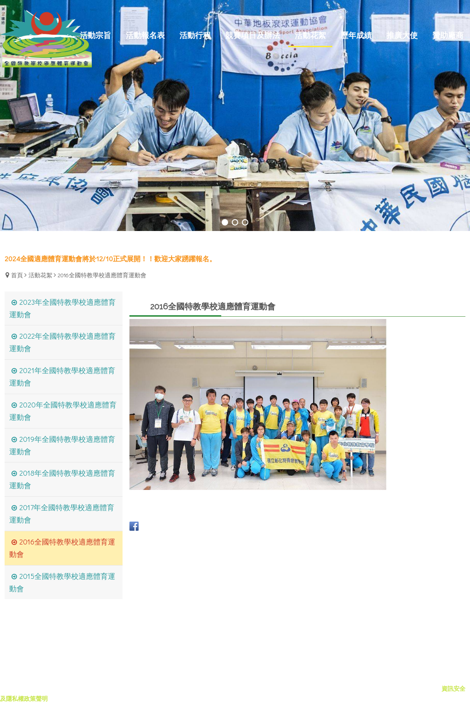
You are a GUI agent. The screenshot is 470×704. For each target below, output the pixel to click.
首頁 (17, 275)
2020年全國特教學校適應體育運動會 (63, 411)
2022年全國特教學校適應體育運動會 (62, 342)
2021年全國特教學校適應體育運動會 (62, 376)
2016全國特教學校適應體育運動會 (102, 275)
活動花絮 (40, 275)
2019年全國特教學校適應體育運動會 (62, 445)
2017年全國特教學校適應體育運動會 (61, 513)
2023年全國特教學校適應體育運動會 (62, 308)
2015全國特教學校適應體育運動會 (62, 582)
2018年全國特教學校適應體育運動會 (62, 479)
